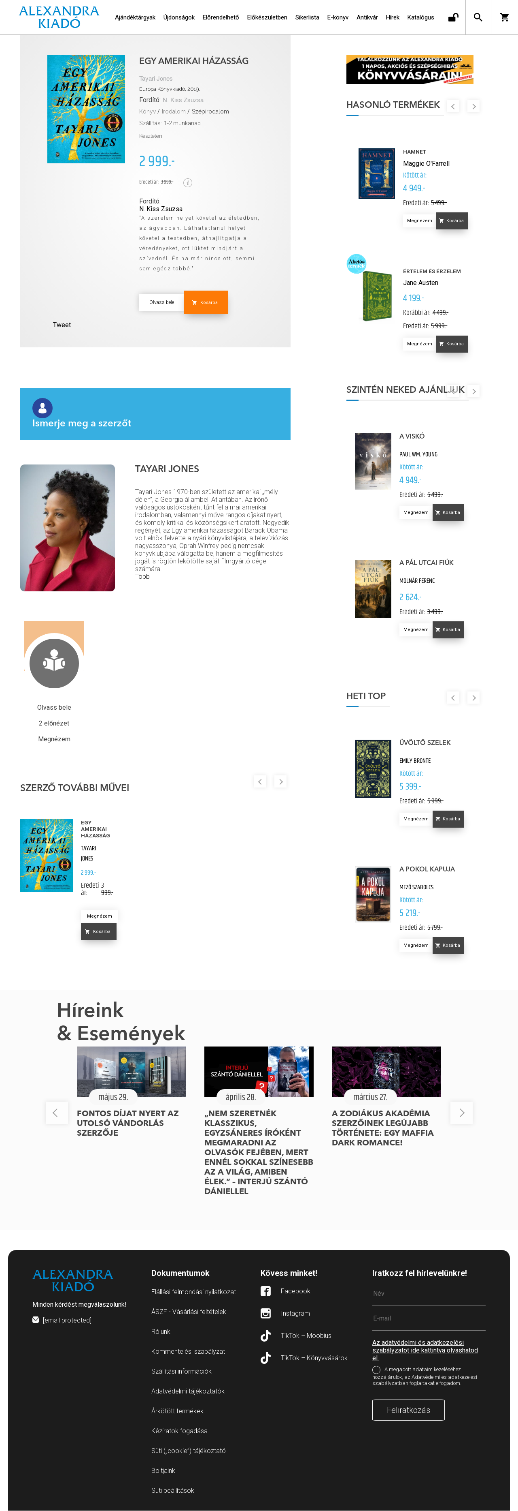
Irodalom (174, 111)
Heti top (366, 697)
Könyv (147, 111)
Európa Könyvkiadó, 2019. (169, 89)
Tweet (62, 325)
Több (142, 576)
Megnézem (99, 916)
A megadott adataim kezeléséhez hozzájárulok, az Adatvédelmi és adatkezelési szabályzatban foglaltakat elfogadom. (424, 1377)
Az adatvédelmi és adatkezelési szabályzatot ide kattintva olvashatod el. (425, 1350)
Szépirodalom (210, 111)
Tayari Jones (156, 79)
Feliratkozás (408, 1410)
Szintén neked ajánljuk (406, 390)
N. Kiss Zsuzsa (183, 100)
